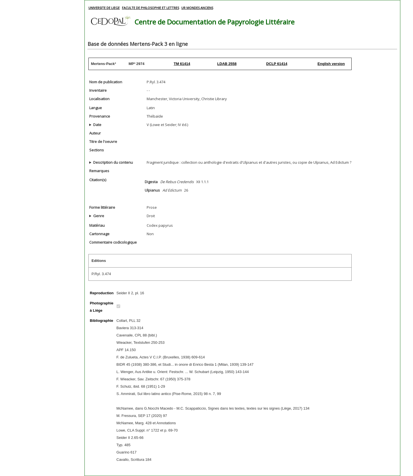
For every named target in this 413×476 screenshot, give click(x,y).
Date (97, 124)
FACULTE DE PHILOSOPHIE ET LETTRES (150, 8)
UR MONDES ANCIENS (197, 8)
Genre (98, 215)
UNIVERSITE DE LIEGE (104, 8)
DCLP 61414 (276, 64)
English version (331, 64)
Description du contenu (113, 162)
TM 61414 (182, 64)
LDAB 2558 (227, 64)
